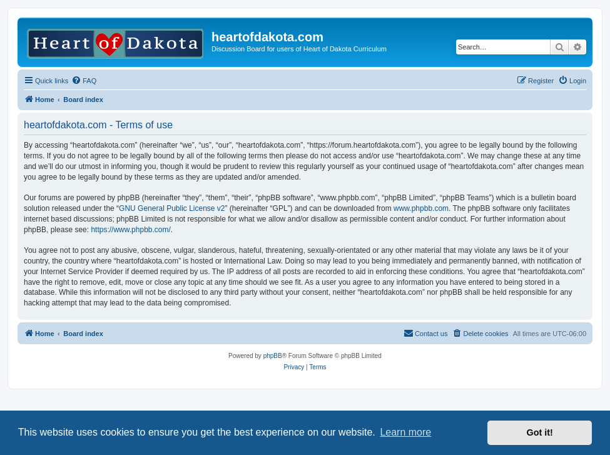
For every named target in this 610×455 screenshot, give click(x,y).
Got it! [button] (540, 432)
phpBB (272, 355)
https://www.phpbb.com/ (130, 229)
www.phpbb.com (421, 208)
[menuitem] (83, 80)
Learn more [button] (405, 432)
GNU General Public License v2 (172, 208)
